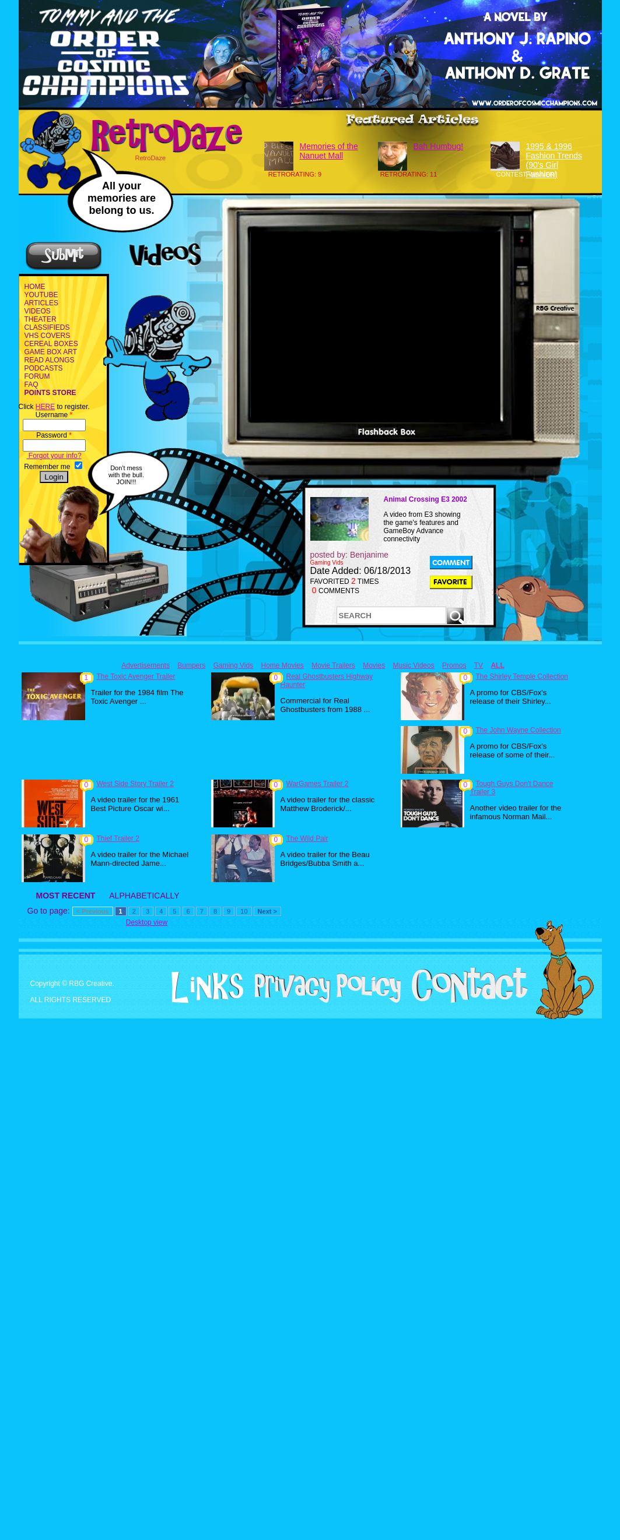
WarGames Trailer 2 (317, 784)
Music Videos (414, 665)
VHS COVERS (47, 336)
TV (478, 665)
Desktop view (146, 922)
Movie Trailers (333, 665)
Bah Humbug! (439, 146)
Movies (374, 665)
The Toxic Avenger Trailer (136, 676)
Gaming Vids (233, 665)
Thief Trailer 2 (118, 838)
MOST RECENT (66, 895)
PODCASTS (43, 368)
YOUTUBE (41, 295)
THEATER (40, 319)
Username (54, 415)
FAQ (31, 384)
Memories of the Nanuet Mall (329, 151)
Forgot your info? (54, 456)
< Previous (92, 911)
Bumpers (191, 665)
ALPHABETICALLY (144, 895)
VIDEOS (37, 311)
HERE (45, 407)
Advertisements (145, 665)
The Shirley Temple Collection (522, 676)
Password (54, 435)
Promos (454, 665)
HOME (34, 287)
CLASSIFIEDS (47, 327)
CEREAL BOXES (51, 344)
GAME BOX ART (50, 352)
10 (243, 911)
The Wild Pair (307, 838)
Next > (267, 911)
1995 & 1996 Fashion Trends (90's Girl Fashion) (554, 160)
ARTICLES (41, 303)
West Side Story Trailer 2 (135, 784)
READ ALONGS (49, 360)
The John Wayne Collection (518, 730)
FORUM (37, 376)
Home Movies (282, 665)
